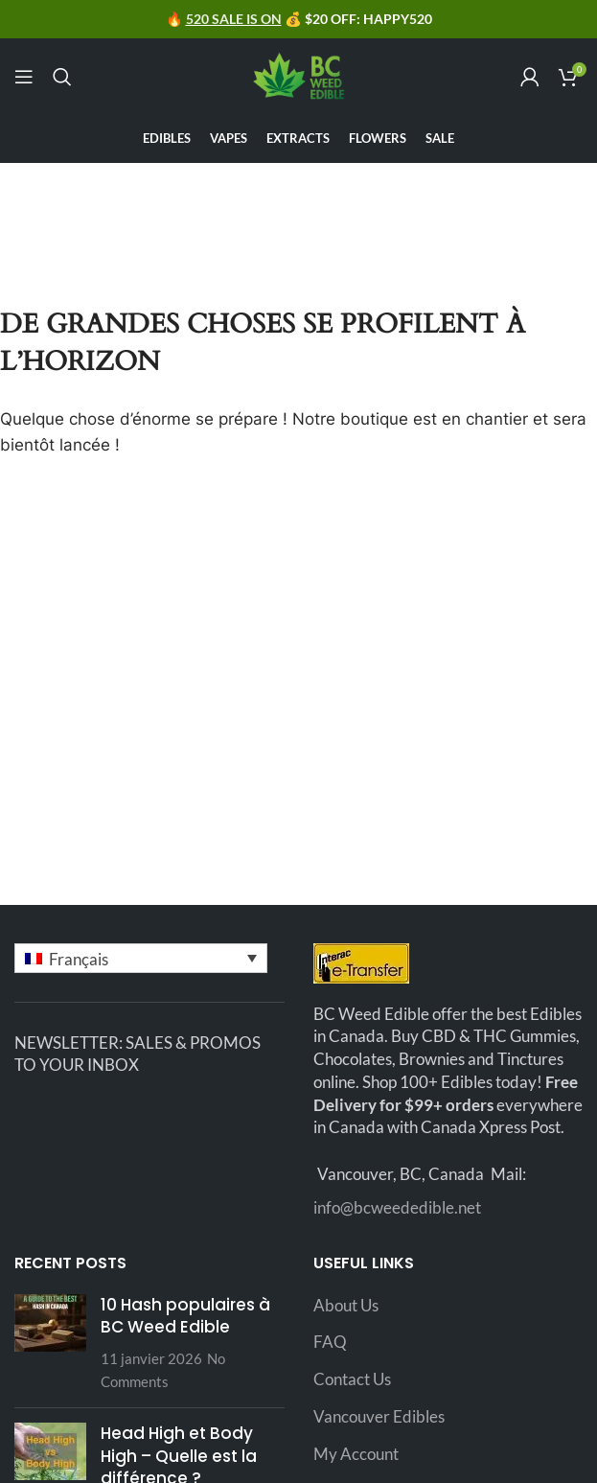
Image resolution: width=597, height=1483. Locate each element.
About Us (346, 1305)
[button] (140, 958)
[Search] (62, 77)
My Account (356, 1454)
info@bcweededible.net (397, 1207)
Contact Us (352, 1379)
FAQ (330, 1342)
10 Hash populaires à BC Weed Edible (185, 1316)
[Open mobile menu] (24, 77)
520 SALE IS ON (234, 19)
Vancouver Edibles (379, 1416)
